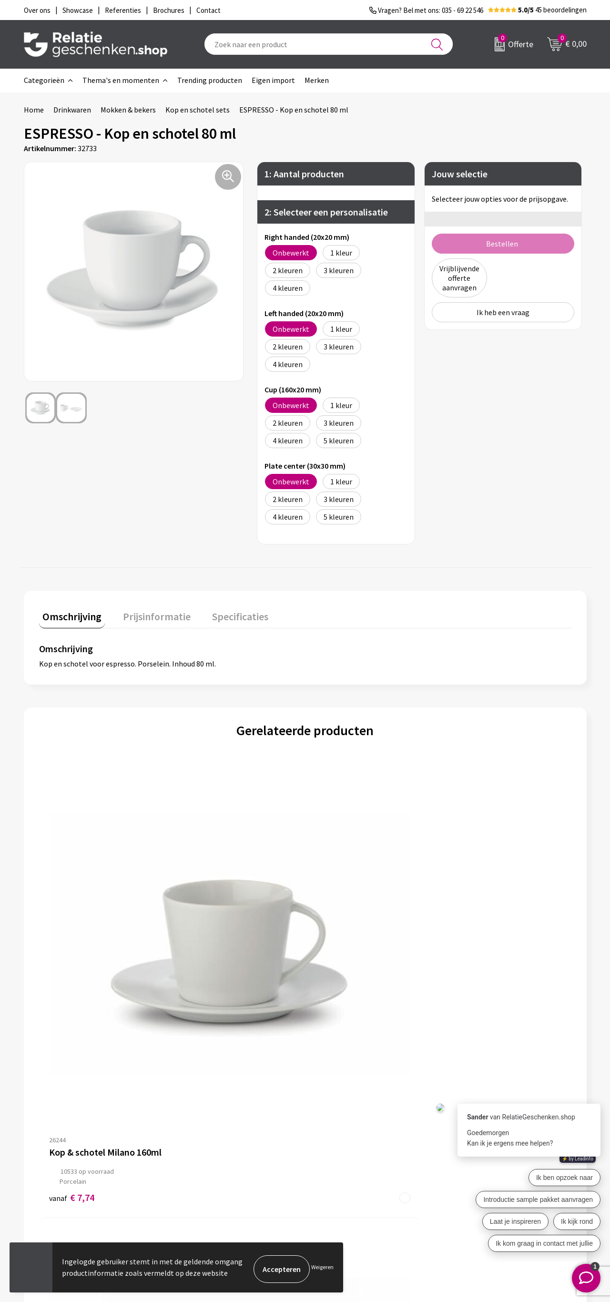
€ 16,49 (473, 944)
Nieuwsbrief (200, 1140)
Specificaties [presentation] (222, 612)
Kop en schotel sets (197, 109)
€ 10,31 (340, 944)
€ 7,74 (71, 944)
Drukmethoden (206, 1170)
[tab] (68, 614)
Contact (332, 1124)
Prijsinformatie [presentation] (146, 612)
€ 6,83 (204, 944)
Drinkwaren (72, 109)
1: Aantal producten (304, 173)
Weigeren (322, 1268)
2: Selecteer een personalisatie (326, 211)
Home (34, 109)
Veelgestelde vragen (214, 1155)
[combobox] (328, 44)
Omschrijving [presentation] (68, 612)
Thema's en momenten (120, 80)
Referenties (338, 1170)
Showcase (335, 1140)
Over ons (195, 1124)
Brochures (336, 1155)
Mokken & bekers (128, 109)
